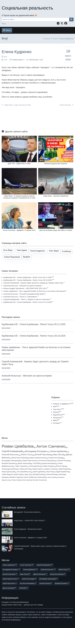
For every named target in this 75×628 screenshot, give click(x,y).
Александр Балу (35, 466)
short (5, 60)
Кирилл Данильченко (37, 458)
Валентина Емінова (20, 458)
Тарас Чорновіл (21, 466)
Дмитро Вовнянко (40, 574)
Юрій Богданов (64, 469)
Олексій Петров (63, 460)
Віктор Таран (61, 466)
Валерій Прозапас (9, 463)
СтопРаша (66, 251)
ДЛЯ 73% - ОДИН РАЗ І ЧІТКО (19, 164)
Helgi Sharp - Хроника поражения (55, 196)
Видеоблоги (59, 415)
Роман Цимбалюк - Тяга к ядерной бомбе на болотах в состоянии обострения (34, 291)
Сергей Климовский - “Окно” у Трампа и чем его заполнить (26, 299)
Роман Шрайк (16, 480)
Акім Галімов (51, 477)
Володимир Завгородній (11, 460)
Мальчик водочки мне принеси (55, 164)
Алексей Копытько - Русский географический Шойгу (24, 294)
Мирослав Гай (25, 469)
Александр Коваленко (10, 469)
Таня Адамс (22, 250)
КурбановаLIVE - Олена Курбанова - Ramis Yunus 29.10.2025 (27, 280)
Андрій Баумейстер (62, 472)
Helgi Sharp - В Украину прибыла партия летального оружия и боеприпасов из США (19, 197)
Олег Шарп (54, 251)
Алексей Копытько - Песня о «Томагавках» (20, 297)
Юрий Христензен (29, 460)
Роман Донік (41, 477)
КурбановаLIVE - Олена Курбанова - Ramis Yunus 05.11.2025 (27, 277)
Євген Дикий (26, 480)
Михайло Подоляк (15, 477)
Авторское (58, 418)
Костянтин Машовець (46, 460)
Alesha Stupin (18, 474)
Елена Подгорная (12, 257)
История (57, 423)
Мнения (57, 412)
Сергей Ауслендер (55, 458)
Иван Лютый (58, 454)
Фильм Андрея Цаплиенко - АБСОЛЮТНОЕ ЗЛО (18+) (25, 288)
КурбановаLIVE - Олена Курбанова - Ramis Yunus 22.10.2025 (27, 302)
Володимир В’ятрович (36, 451)
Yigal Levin (28, 474)
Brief (55, 38)
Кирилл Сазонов (51, 469)
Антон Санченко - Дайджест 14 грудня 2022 (30, 537)
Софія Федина (7, 474)
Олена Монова (66, 105)
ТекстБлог (58, 409)
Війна (56, 420)
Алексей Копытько (10, 454)
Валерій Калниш (39, 474)
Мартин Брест (37, 469)
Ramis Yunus (26, 454)
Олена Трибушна (30, 477)
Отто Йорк (7, 250)
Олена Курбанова (58, 451)
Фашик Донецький (8, 472)
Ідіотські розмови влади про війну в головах (55, 230)
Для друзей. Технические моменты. (27, 512)
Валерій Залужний (39, 480)
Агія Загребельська (24, 472)
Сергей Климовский (12, 451)
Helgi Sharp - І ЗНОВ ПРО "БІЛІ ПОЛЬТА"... (30, 520)
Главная (46, 38)
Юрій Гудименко (39, 472)
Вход (4, 24)
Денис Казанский (24, 463)
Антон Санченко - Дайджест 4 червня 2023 (19, 230)
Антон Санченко (50, 446)
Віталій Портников (43, 454)
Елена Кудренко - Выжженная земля (28, 529)
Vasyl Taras (50, 472)
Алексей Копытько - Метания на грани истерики (22, 286)
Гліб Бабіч (36, 463)
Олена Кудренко (37, 251)
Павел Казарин (48, 466)
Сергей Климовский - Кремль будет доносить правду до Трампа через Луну (33, 283)
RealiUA (26, 257)
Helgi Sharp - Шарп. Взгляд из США (16, 105)
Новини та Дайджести (63, 404)
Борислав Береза (49, 463)
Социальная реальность (27, 7)
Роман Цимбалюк (18, 446)
